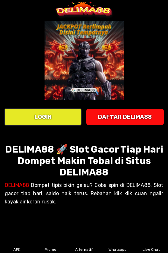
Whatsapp (117, 245)
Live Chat (151, 245)
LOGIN (43, 116)
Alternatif (84, 245)
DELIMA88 (17, 185)
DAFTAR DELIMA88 (125, 116)
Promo (50, 245)
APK (17, 245)
